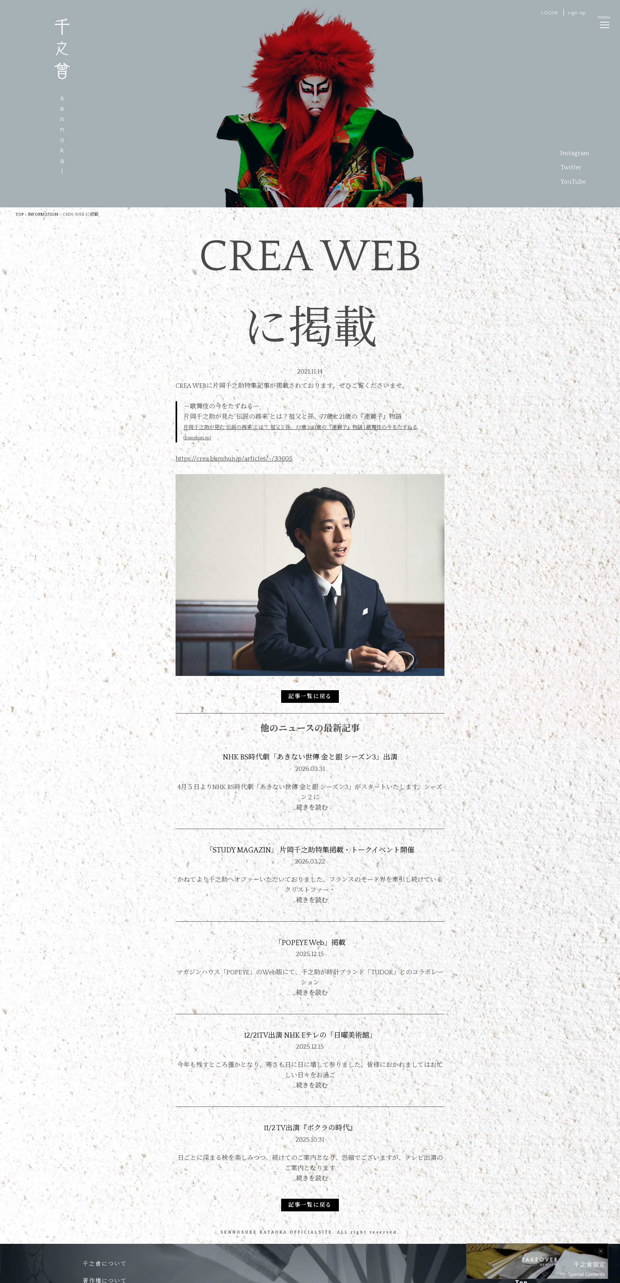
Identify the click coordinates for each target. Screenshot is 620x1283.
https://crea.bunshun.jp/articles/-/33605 (234, 458)
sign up (577, 12)
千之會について (105, 1264)
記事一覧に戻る (310, 696)
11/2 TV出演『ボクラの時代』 (310, 1128)
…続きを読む (310, 807)
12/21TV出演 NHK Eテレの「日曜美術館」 (310, 1036)
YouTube (573, 181)
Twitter (571, 167)
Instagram (574, 153)
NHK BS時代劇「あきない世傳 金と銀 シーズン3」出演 (310, 757)
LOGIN (549, 12)
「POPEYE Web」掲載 (310, 943)
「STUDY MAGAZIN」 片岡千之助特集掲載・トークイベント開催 (310, 850)
